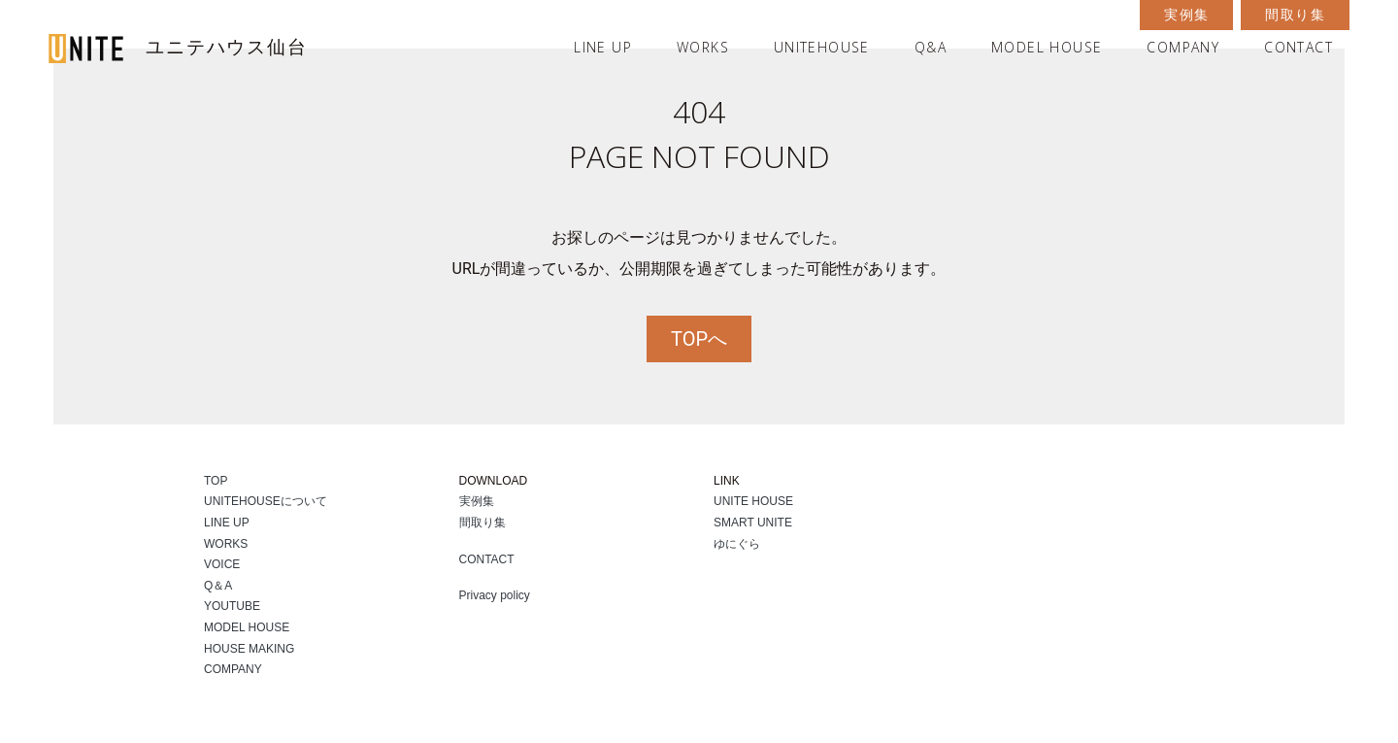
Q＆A (218, 585)
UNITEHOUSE (822, 47)
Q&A (931, 47)
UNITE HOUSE (753, 501)
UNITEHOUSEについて (265, 501)
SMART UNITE (753, 522)
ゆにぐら (737, 544)
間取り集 (1295, 14)
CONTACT (1298, 47)
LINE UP (603, 47)
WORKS (703, 47)
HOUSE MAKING (249, 649)
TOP (215, 481)
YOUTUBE (232, 606)
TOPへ (699, 339)
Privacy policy (494, 595)
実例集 (1186, 14)
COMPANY (1183, 47)
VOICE (222, 564)
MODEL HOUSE (1046, 47)
